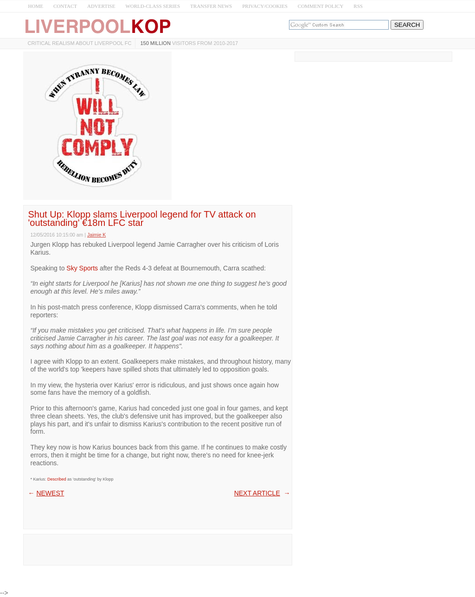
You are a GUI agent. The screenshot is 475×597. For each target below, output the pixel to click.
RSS (358, 6)
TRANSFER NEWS (211, 6)
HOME (35, 6)
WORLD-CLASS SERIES (152, 6)
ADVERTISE (101, 6)
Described (56, 479)
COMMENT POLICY (321, 6)
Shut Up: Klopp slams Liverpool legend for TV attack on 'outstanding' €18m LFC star (142, 218)
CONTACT (65, 6)
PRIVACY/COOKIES (265, 6)
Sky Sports (82, 268)
